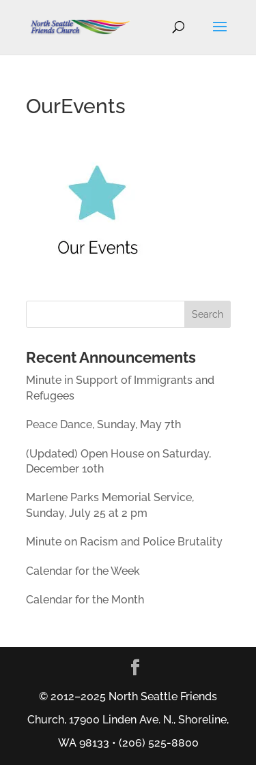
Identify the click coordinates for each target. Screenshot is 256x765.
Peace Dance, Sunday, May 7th (103, 424)
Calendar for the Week (83, 571)
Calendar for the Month (85, 599)
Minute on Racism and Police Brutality (124, 541)
